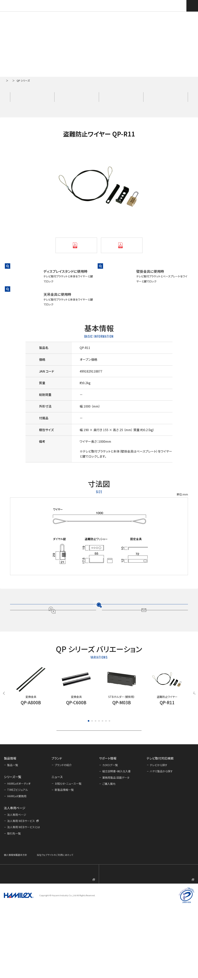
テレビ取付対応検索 (180, 6)
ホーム (7, 80)
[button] (88, 780)
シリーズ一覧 (24, 80)
